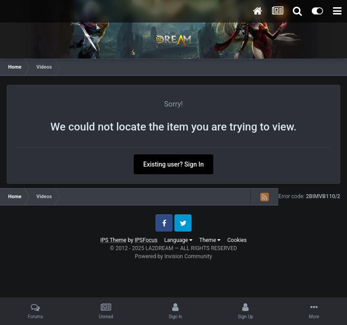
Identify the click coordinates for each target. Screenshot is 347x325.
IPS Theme (113, 240)
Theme (209, 240)
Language (178, 240)
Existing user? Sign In (173, 164)
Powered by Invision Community (173, 256)
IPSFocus (146, 240)
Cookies (237, 240)
